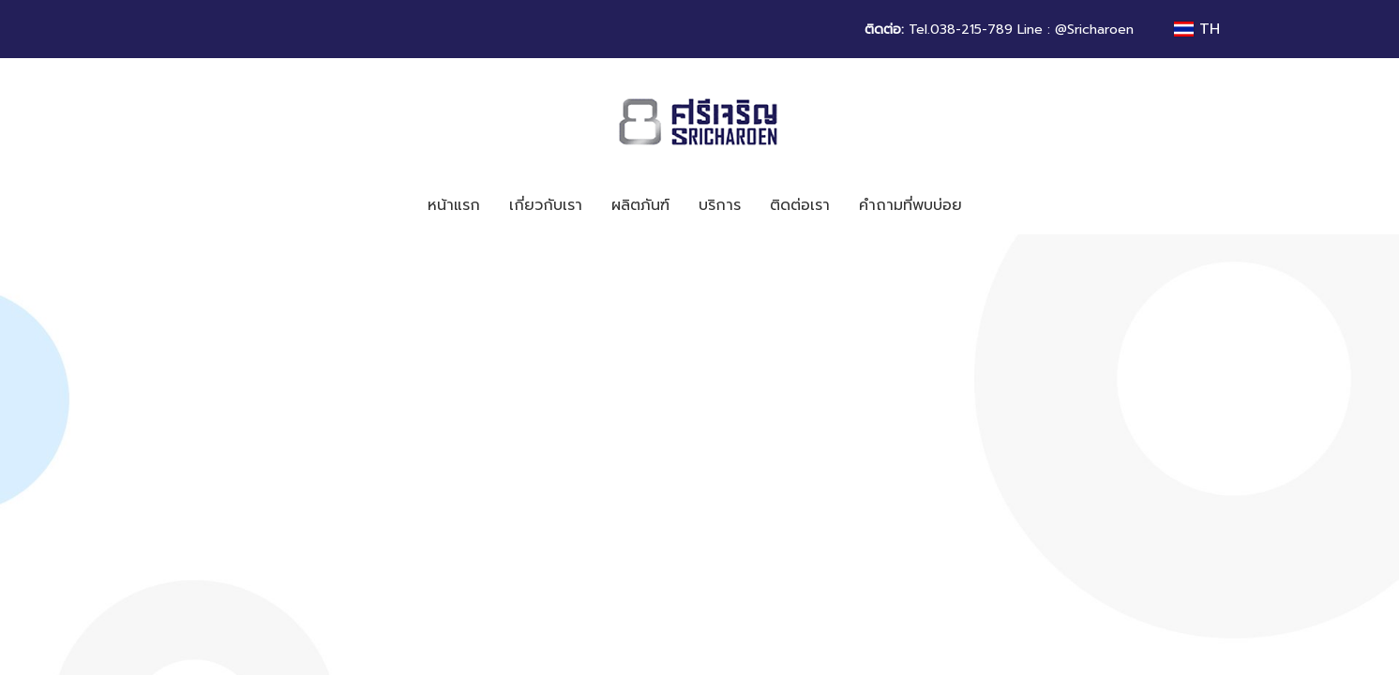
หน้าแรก (454, 205)
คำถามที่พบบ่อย (910, 205)
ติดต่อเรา (800, 205)
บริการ (720, 205)
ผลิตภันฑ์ (640, 205)
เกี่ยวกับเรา (545, 205)
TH (1197, 29)
